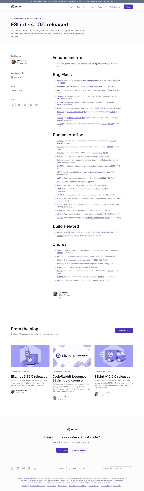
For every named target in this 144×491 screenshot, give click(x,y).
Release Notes (39, 19)
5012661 (60, 232)
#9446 (97, 210)
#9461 (112, 102)
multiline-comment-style (76, 102)
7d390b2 (60, 147)
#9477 (92, 185)
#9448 (95, 280)
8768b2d (60, 112)
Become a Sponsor (79, 450)
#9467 (105, 189)
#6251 (112, 141)
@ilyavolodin (22, 63)
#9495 (117, 81)
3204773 (60, 267)
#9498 (59, 143)
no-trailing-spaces (96, 64)
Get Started (62, 450)
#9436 (110, 124)
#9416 (107, 64)
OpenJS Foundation (30, 478)
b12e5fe (60, 195)
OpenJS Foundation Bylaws (77, 486)
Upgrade (85, 1)
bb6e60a (60, 81)
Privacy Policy (62, 486)
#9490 (103, 178)
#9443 (110, 271)
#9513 (104, 256)
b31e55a (60, 280)
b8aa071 (60, 90)
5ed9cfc (60, 160)
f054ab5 (60, 156)
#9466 (59, 207)
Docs (85, 7)
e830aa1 (60, 118)
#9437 (110, 81)
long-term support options (104, 1)
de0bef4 (60, 264)
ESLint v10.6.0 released (112, 376)
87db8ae (60, 182)
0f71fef (59, 172)
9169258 (60, 256)
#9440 (107, 218)
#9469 (110, 147)
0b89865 (60, 277)
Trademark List (64, 480)
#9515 (104, 90)
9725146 (60, 102)
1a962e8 (60, 189)
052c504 (60, 214)
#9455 (104, 232)
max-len (78, 267)
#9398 (104, 124)
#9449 (106, 214)
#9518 (95, 260)
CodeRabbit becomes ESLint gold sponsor (69, 378)
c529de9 (60, 141)
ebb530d (60, 64)
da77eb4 (60, 271)
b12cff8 (59, 108)
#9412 (96, 108)
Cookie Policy (117, 486)
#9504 (95, 153)
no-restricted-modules (91, 81)
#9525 (99, 87)
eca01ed (60, 198)
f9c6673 (60, 250)
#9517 (111, 90)
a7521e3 (60, 218)
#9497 (114, 172)
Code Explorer (115, 7)
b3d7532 (60, 178)
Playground (102, 7)
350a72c (60, 260)
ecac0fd (60, 210)
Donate (128, 7)
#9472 (119, 198)
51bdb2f (60, 185)
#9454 (112, 112)
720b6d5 (60, 153)
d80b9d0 (60, 87)
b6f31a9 (60, 236)
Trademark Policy (51, 480)
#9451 (102, 108)
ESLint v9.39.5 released (29, 376)
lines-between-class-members (95, 172)
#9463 (59, 105)
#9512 (100, 264)
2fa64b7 (60, 96)
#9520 (92, 87)
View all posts (124, 330)
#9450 (59, 120)
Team (71, 7)
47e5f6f (60, 204)
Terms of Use (52, 486)
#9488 (84, 182)
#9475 (59, 99)
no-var (69, 87)
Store (92, 7)
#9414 (85, 267)
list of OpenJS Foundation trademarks (109, 480)
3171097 (60, 166)
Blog (78, 7)
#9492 (112, 166)
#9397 (98, 232)
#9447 (59, 162)
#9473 (104, 195)
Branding (25, 486)
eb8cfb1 (60, 124)
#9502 (59, 253)
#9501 (97, 156)
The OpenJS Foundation (37, 486)
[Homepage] (16, 7)
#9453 (101, 277)
